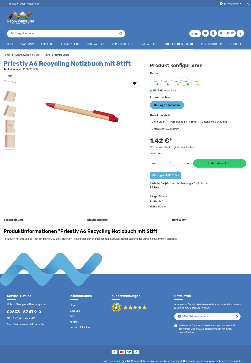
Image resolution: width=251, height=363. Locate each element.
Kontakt (74, 311)
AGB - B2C (144, 357)
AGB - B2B (159, 357)
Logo (196, 17)
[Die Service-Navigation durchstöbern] (231, 3)
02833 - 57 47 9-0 (22, 301)
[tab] (44, 209)
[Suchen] (180, 18)
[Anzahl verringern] (153, 152)
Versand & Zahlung (80, 316)
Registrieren (31, 3)
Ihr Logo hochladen (165, 94)
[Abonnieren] (237, 305)
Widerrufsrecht (205, 357)
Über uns (75, 299)
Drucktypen (188, 357)
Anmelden (13, 3)
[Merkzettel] (206, 18)
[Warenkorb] (227, 18)
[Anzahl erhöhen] (188, 152)
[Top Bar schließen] (247, 3)
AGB (201, 317)
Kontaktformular (34, 313)
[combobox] (121, 18)
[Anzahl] (171, 152)
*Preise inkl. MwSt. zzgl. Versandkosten (171, 136)
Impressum (174, 357)
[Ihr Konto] (214, 18)
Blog (72, 294)
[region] (73, 101)
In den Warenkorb (219, 152)
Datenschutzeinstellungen (230, 357)
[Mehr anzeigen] (240, 18)
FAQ (72, 305)
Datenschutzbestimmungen (205, 314)
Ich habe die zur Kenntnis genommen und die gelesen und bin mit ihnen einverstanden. (205, 317)
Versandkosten (167, 350)
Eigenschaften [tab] (97, 208)
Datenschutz (128, 357)
